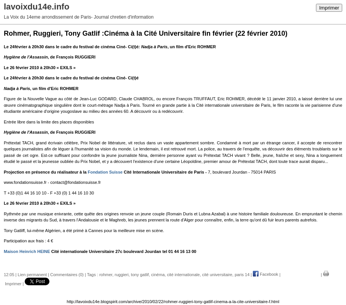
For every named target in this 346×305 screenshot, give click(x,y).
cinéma (158, 274)
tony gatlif (140, 274)
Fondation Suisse (105, 172)
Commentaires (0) (67, 274)
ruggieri (122, 274)
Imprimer (329, 8)
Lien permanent (32, 274)
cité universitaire (217, 274)
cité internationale (183, 274)
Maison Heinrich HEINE (27, 251)
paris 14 (242, 274)
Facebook (265, 274)
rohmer (105, 274)
